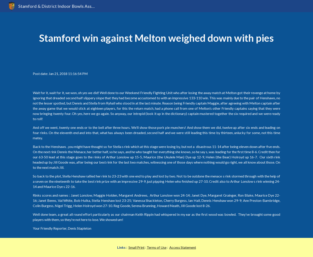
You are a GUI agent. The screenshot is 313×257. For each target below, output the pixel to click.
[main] (156, 38)
